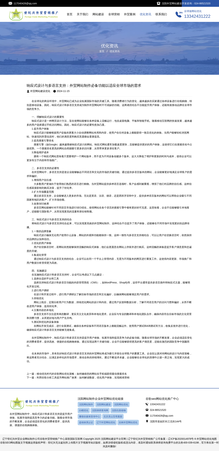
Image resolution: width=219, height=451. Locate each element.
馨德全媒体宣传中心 (89, 416)
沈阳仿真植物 (119, 410)
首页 (101, 51)
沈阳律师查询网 (100, 410)
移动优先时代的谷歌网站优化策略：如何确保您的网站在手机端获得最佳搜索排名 (82, 373)
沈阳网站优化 (121, 404)
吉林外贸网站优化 (128, 422)
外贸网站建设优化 (38, 91)
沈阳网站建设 (104, 404)
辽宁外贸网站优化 (106, 422)
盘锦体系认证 (86, 422)
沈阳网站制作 (86, 404)
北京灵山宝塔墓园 (113, 416)
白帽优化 (83, 410)
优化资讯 (115, 51)
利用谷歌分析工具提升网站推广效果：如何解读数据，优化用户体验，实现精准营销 (83, 377)
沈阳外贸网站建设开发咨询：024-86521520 (186, 3)
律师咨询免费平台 (166, 442)
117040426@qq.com (25, 3)
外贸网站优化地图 (207, 438)
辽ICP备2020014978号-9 (182, 438)
